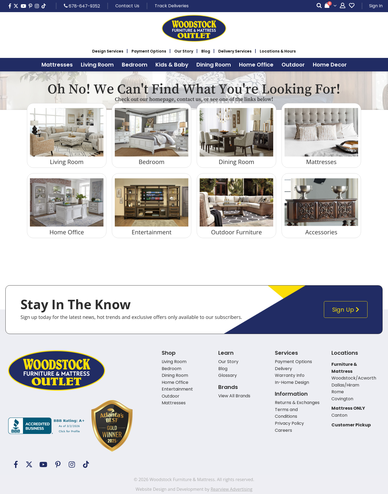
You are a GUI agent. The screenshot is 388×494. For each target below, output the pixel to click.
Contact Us (127, 6)
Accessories (321, 232)
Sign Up (347, 309)
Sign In (376, 6)
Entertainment (151, 232)
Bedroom (152, 162)
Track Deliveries (172, 6)
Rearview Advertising (231, 489)
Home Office (66, 232)
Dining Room (236, 162)
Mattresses (321, 162)
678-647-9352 (82, 6)
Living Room (67, 162)
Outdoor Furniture (236, 232)
